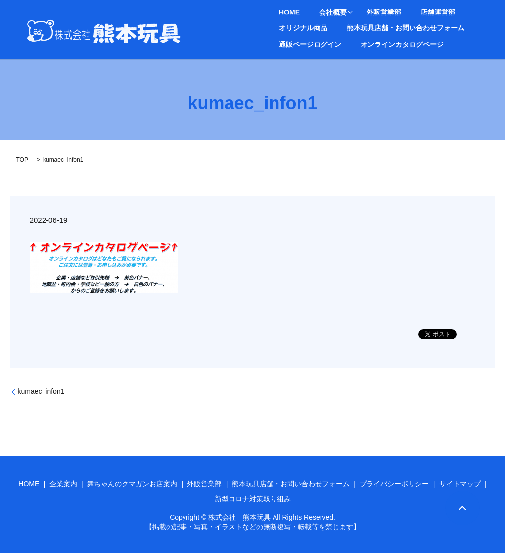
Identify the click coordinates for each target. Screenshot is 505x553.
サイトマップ (460, 484)
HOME (283, 13)
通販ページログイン (429, 27)
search (370, 44)
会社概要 (314, 13)
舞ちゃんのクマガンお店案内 (132, 484)
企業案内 (63, 484)
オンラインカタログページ (314, 44)
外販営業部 (359, 13)
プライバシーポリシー (394, 484)
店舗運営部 (401, 13)
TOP (22, 159)
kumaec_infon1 (41, 391)
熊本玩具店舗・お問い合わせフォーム (332, 27)
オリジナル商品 (449, 13)
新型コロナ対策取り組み (253, 499)
